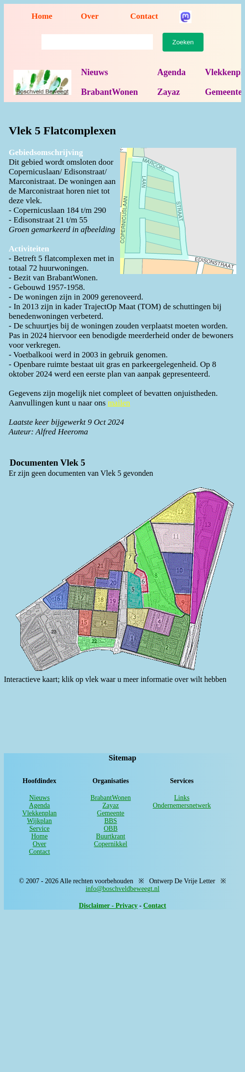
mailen (119, 402)
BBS (110, 820)
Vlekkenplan (39, 813)
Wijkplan (39, 820)
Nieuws (94, 72)
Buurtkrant (110, 836)
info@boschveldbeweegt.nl (122, 888)
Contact (144, 16)
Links (182, 797)
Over (90, 16)
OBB (111, 828)
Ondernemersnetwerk (182, 805)
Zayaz (168, 92)
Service (39, 828)
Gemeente (110, 813)
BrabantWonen (109, 92)
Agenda (171, 72)
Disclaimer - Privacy (108, 905)
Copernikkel (110, 844)
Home (41, 16)
